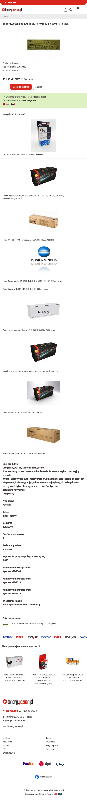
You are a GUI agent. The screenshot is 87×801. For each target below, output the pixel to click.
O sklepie (6, 738)
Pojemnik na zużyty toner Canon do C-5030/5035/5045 (24, 453)
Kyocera (15, 63)
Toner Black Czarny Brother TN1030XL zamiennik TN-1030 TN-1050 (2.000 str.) (14, 677)
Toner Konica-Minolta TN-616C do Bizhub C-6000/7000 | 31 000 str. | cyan (32, 281)
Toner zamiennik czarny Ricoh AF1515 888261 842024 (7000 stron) (29, 330)
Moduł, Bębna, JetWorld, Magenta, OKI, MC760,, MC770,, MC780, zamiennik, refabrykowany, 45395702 (33, 197)
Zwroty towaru (9, 752)
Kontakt (6, 745)
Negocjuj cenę (52, 745)
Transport (50, 749)
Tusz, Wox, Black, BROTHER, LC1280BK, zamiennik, (23, 154)
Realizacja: (55, 794)
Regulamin (7, 741)
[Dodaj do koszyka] (21, 87)
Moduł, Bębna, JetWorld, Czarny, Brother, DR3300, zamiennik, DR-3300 (30, 371)
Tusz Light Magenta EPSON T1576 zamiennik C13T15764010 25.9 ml (72, 677)
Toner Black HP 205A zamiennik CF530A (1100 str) (22, 412)
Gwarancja (50, 741)
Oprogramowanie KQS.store (35, 794)
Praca (48, 738)
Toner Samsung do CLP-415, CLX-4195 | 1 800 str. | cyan (25, 289)
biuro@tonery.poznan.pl (13, 726)
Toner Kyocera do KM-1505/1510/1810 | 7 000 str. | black (33, 623)
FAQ (4, 749)
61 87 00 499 (10, 2)
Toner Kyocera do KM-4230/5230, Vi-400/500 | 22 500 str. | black (28, 239)
